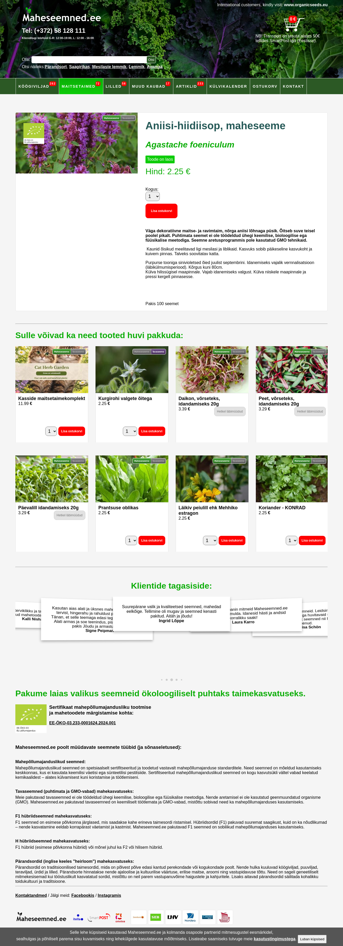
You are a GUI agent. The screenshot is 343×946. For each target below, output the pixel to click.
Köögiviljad (37, 84)
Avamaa (155, 67)
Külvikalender (228, 86)
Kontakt (293, 86)
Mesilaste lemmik (109, 67)
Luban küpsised (312, 939)
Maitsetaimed (81, 84)
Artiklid (190, 84)
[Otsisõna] (90, 59)
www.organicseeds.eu (306, 5)
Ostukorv (265, 86)
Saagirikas (79, 67)
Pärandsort (56, 67)
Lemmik (136, 67)
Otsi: (26, 59)
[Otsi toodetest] (151, 59)
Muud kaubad (151, 84)
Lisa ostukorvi (161, 211)
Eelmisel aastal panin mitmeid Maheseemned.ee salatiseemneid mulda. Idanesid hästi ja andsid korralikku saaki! (245, 615)
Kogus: (151, 189)
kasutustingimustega (274, 939)
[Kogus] (152, 196)
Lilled (116, 84)
